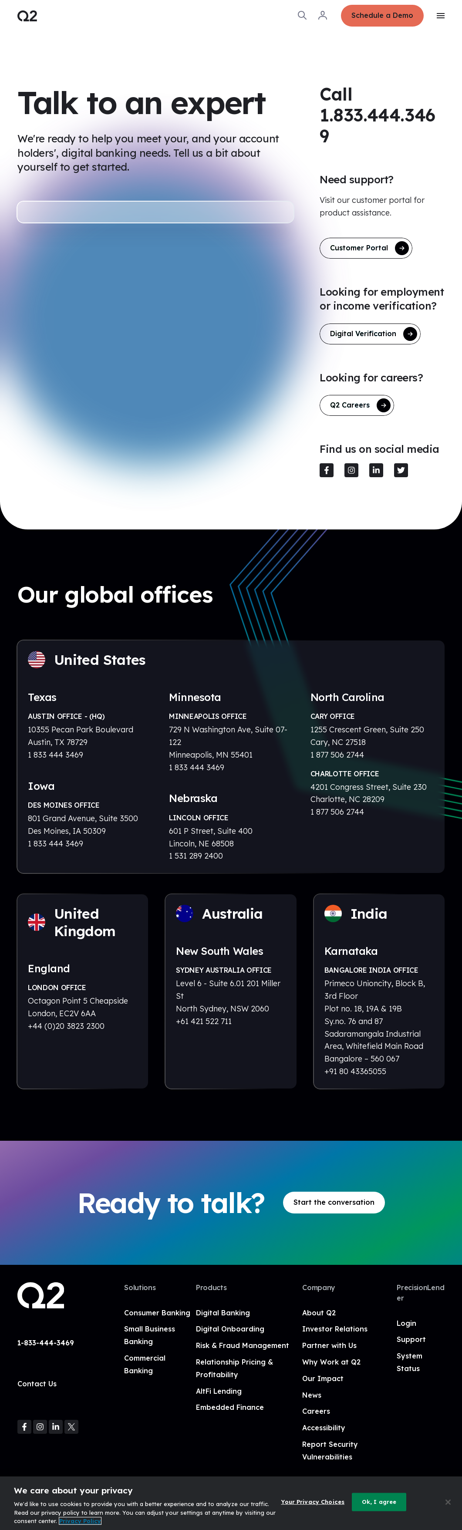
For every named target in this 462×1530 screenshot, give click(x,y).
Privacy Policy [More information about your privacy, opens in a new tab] (80, 1520)
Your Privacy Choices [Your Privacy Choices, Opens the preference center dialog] (312, 1501)
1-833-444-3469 (45, 1342)
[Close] (448, 1502)
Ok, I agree (379, 1501)
